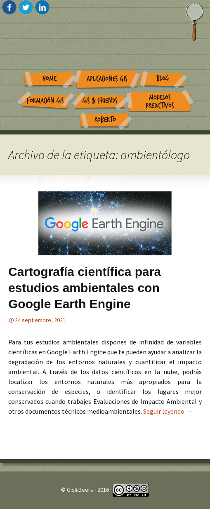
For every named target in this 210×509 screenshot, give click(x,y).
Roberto (105, 119)
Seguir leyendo (167, 411)
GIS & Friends (100, 101)
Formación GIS (45, 101)
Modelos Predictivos (160, 102)
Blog (162, 78)
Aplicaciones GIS (107, 79)
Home (49, 78)
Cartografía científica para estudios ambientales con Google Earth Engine (84, 288)
